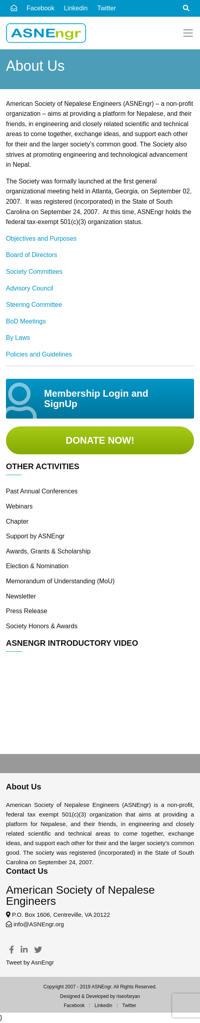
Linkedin (76, 8)
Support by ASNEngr (35, 536)
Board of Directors (31, 254)
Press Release (26, 611)
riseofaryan (128, 996)
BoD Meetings (26, 321)
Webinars (19, 506)
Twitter (129, 1005)
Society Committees (34, 271)
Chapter (17, 521)
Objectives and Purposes (41, 238)
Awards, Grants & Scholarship (48, 551)
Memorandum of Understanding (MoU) (60, 581)
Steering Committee (34, 304)
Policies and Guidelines (39, 354)
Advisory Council (29, 288)
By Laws (18, 337)
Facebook (40, 8)
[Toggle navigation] (188, 33)
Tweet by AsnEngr (30, 962)
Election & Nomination (37, 566)
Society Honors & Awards (41, 626)
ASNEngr (101, 987)
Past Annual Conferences (42, 491)
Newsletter (21, 596)
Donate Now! (100, 440)
